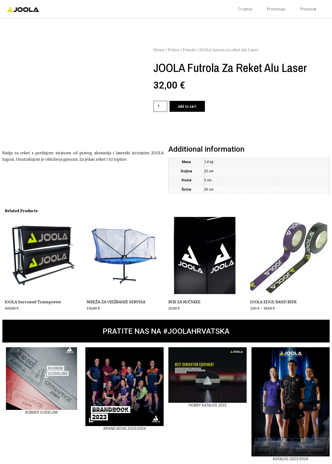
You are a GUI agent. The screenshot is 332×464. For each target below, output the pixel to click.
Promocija (277, 9)
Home (159, 49)
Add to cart (187, 106)
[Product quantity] (160, 106)
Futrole (189, 49)
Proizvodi (309, 9)
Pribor (174, 49)
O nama (246, 9)
